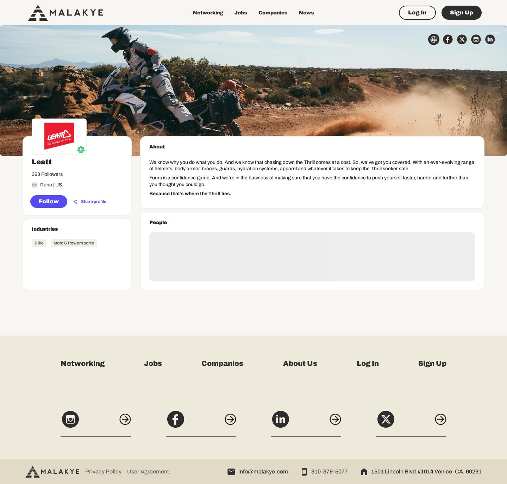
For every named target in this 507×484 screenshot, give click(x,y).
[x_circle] (462, 39)
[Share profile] (89, 202)
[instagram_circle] (476, 39)
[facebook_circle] (447, 39)
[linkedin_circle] (490, 39)
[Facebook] (201, 423)
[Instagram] (96, 423)
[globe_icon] (433, 39)
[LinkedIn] (306, 423)
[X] (411, 423)
